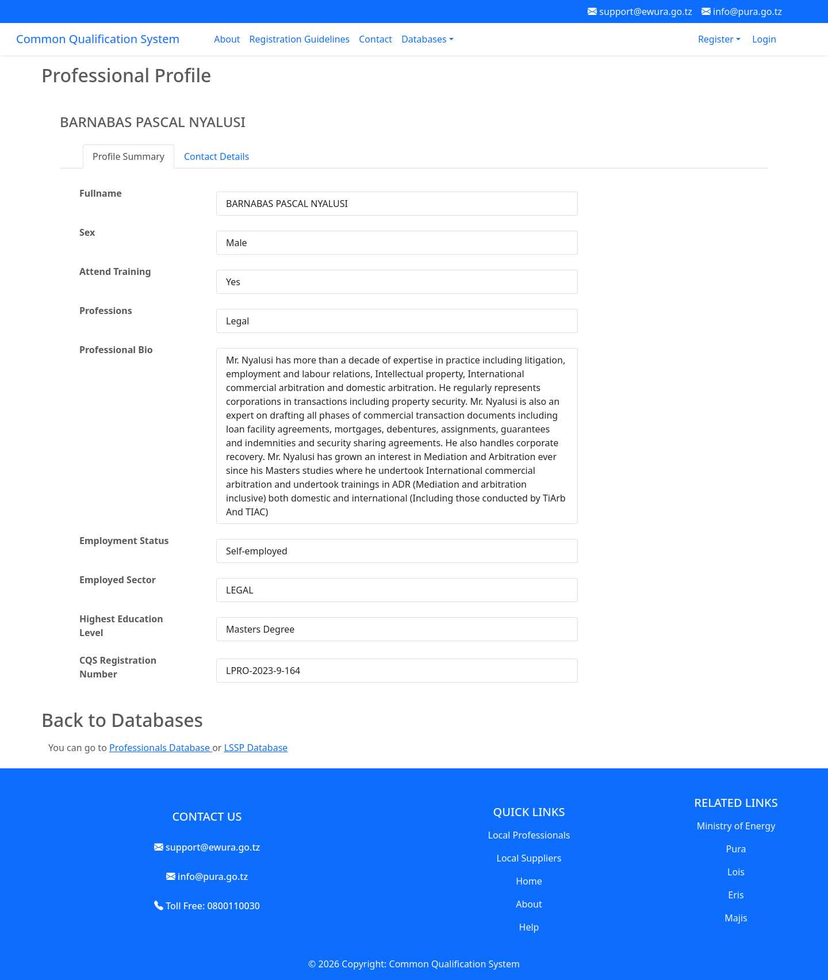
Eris (735, 895)
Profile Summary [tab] (128, 156)
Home (529, 881)
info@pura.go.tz (742, 11)
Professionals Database (160, 747)
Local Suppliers (529, 858)
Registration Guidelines (300, 39)
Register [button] (717, 39)
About (227, 39)
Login (764, 39)
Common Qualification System (97, 39)
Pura (736, 849)
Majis (735, 918)
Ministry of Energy (736, 826)
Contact (375, 39)
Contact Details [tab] (216, 156)
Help (529, 927)
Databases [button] (425, 39)
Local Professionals (529, 835)
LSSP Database (256, 747)
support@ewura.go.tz (640, 11)
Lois (736, 872)
